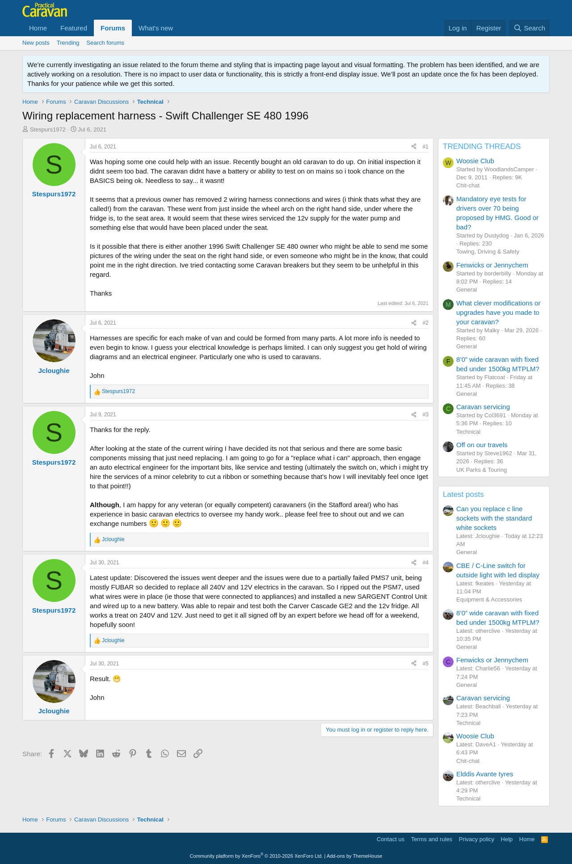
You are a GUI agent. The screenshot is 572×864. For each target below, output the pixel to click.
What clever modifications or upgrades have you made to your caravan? (498, 312)
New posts (36, 42)
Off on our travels (482, 445)
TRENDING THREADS (482, 146)
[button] (180, 28)
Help (507, 839)
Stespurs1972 (48, 129)
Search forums (106, 42)
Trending (68, 42)
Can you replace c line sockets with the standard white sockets (494, 518)
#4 (426, 562)
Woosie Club (475, 161)
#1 (426, 147)
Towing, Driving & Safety (487, 251)
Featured (73, 28)
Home (38, 28)
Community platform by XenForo (256, 856)
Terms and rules (431, 839)
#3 (426, 414)
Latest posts (463, 494)
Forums (113, 28)
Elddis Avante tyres (484, 774)
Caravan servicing (483, 407)
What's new (156, 28)
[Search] (529, 28)
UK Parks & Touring (481, 469)
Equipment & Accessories (489, 599)
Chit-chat (467, 185)
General (466, 289)
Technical (468, 431)
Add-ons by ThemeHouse (355, 856)
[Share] (414, 147)
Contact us (390, 839)
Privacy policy (476, 839)
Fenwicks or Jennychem (492, 265)
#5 (426, 664)
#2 (426, 323)
